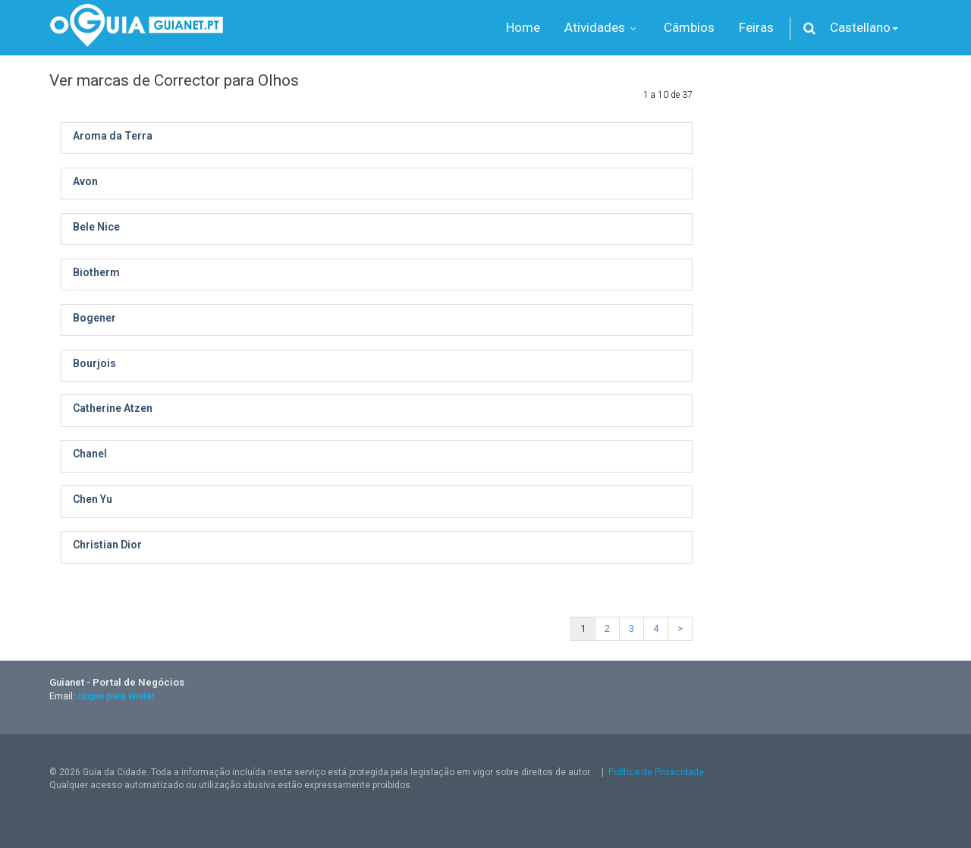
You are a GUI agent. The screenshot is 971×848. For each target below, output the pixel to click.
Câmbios (689, 27)
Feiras (756, 27)
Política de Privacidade (656, 772)
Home (523, 27)
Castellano (864, 27)
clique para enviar (115, 696)
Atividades (601, 27)
